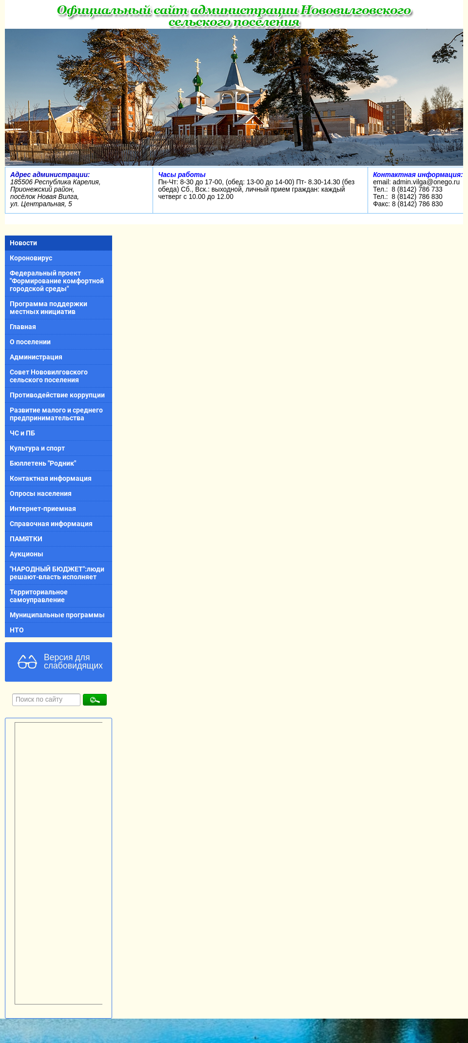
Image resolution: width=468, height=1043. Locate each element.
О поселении (30, 342)
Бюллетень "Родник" (43, 463)
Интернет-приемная (43, 508)
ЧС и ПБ (22, 433)
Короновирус (31, 258)
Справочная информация (51, 524)
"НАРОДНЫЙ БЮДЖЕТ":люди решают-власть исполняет (57, 573)
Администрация (36, 357)
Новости (23, 243)
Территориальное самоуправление (39, 596)
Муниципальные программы (57, 615)
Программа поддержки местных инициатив (48, 307)
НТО (17, 630)
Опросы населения (41, 493)
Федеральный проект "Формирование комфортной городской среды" (57, 281)
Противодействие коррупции (57, 395)
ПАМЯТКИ (26, 539)
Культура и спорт (37, 448)
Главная (23, 327)
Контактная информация (51, 478)
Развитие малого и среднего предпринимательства (56, 414)
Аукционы (26, 554)
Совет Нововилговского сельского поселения (49, 376)
